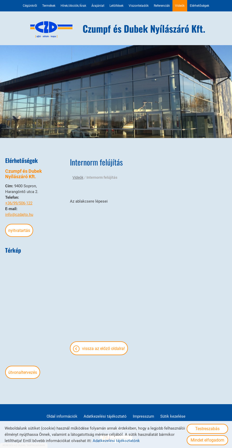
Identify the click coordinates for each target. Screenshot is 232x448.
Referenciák (162, 6)
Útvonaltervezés (22, 372)
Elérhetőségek (199, 6)
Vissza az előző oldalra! (103, 348)
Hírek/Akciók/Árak (73, 6)
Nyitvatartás (19, 230)
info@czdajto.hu (19, 214)
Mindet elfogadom (207, 440)
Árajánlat (97, 6)
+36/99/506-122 (18, 203)
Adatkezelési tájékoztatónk (116, 440)
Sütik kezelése (172, 416)
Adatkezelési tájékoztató (105, 416)
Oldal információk (62, 416)
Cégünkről (30, 6)
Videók (180, 6)
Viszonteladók (139, 6)
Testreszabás (207, 428)
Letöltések (117, 6)
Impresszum (143, 416)
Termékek (48, 6)
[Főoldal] (52, 29)
